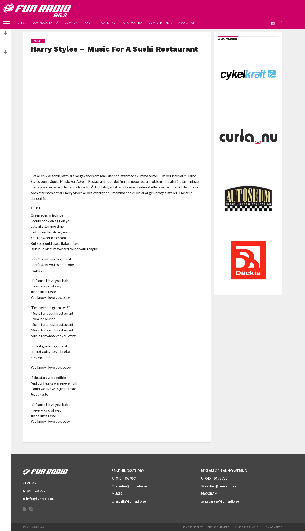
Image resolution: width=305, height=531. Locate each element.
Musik (21, 23)
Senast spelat (192, 527)
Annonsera (132, 23)
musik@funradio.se (129, 501)
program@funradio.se (220, 501)
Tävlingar (107, 23)
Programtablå (45, 23)
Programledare (78, 23)
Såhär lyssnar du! (247, 527)
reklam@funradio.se (218, 486)
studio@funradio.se (129, 486)
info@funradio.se (38, 499)
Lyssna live (185, 23)
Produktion (159, 23)
